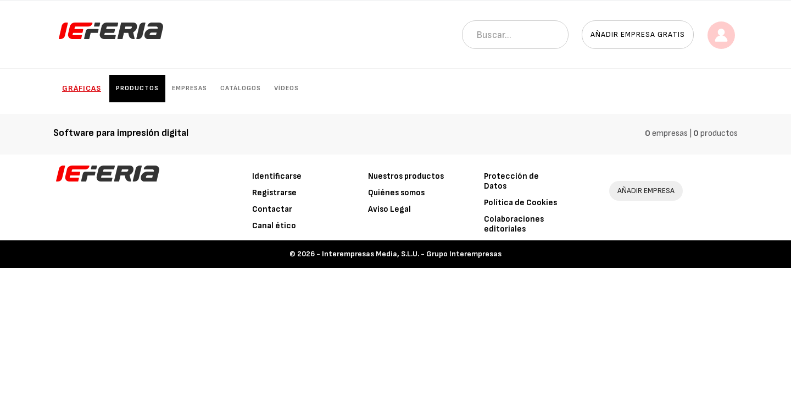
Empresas (189, 88)
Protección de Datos (511, 181)
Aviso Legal (389, 209)
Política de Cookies (520, 202)
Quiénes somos (396, 193)
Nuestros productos (406, 176)
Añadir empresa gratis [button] (638, 34)
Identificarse (277, 176)
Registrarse (274, 193)
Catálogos (240, 88)
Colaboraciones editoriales (514, 224)
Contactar (272, 209)
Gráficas (81, 88)
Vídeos (286, 88)
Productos (137, 88)
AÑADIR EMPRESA (646, 190)
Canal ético (274, 226)
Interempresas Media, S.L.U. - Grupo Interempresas (412, 253)
